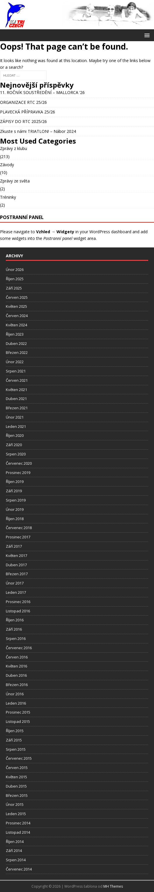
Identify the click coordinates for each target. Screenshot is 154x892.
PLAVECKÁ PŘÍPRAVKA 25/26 (27, 112)
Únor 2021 (15, 417)
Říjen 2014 (15, 841)
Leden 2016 (16, 703)
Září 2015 (14, 740)
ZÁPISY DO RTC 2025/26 (23, 121)
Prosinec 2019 (18, 472)
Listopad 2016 (18, 611)
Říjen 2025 (15, 278)
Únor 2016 (15, 693)
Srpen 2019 (16, 500)
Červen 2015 (17, 767)
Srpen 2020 (16, 454)
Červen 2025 (17, 297)
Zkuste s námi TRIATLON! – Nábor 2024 (38, 131)
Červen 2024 (17, 315)
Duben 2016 (16, 675)
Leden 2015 (16, 813)
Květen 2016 (16, 666)
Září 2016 (14, 629)
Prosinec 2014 (18, 823)
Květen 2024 (16, 325)
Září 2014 (14, 850)
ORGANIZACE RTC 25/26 (23, 102)
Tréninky (8, 197)
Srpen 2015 (16, 749)
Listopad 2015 (18, 721)
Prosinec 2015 (18, 712)
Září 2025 (14, 288)
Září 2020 (14, 444)
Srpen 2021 (16, 371)
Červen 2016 (17, 657)
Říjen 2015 (15, 730)
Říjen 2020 (15, 435)
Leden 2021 (16, 426)
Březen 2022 (17, 352)
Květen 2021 (16, 389)
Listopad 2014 (18, 832)
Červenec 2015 (19, 758)
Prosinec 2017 (18, 537)
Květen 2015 (16, 776)
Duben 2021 (16, 398)
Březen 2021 (17, 407)
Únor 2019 (15, 509)
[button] (146, 35)
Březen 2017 (17, 573)
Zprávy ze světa (15, 181)
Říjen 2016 (15, 620)
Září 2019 (14, 490)
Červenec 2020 (19, 463)
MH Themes (113, 886)
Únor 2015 (15, 804)
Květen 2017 (16, 555)
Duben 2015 (16, 786)
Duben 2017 (16, 564)
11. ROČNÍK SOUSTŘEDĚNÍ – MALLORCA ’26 (42, 92)
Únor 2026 (15, 269)
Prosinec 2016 (18, 601)
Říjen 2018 (15, 518)
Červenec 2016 (19, 647)
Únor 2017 (15, 583)
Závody (7, 164)
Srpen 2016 (16, 638)
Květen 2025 (16, 306)
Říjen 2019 (15, 481)
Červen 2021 (17, 380)
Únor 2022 (15, 361)
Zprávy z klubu (13, 148)
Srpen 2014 (16, 859)
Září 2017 (14, 546)
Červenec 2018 (19, 527)
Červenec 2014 (19, 869)
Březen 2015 (17, 795)
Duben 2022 (16, 343)
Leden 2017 (16, 592)
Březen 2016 (17, 684)
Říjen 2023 (15, 334)
